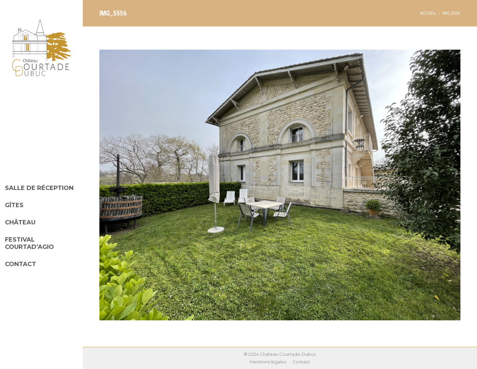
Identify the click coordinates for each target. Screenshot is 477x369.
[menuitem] (41, 183)
